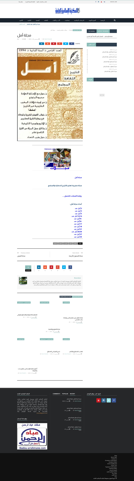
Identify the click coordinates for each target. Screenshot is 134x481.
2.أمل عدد (78, 208)
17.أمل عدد (78, 224)
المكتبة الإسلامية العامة (112, 472)
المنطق (55, 243)
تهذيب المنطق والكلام (76, 351)
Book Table (114, 457)
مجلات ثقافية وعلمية (77, 30)
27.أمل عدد (78, 234)
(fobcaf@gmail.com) (42, 413)
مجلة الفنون (21, 256)
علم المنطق (20, 302)
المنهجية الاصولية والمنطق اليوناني (27, 315)
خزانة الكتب (114, 475)
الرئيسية (102, 20)
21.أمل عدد (78, 229)
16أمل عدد (77, 221)
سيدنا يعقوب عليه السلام (74, 427)
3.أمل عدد (78, 211)
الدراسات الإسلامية (79, 20)
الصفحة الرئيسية (113, 470)
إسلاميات (67, 20)
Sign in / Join (113, 1)
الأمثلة (70, 243)
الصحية (38, 20)
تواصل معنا (114, 473)
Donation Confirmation (111, 460)
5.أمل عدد (78, 213)
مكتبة (115, 476)
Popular (65, 394)
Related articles (77, 296)
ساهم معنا (21, 1)
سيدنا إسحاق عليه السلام (74, 417)
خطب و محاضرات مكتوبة (42, 1)
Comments (56, 394)
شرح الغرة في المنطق (53, 351)
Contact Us (114, 459)
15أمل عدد (78, 219)
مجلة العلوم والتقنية (54, 329)
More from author (65, 296)
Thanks (102, 88)
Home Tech (114, 465)
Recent (72, 394)
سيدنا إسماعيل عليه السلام (74, 408)
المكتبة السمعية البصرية (30, 1)
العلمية (29, 20)
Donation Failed (113, 462)
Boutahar (48, 39)
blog (116, 455)
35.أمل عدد (78, 237)
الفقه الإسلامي (27, 302)
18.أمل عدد (78, 226)
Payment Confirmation (111, 467)
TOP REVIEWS (91, 31)
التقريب (65, 243)
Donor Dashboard (112, 463)
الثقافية (46, 20)
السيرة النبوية (92, 20)
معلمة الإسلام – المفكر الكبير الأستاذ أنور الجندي (100, 36)
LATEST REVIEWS (103, 31)
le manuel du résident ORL (102, 91)
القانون (21, 20)
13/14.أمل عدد (76, 216)
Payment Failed (113, 468)
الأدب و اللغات (56, 20)
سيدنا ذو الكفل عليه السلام (33, 24)
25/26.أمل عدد (77, 232)
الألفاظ (75, 243)
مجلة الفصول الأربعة (76, 256)
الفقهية (60, 243)
